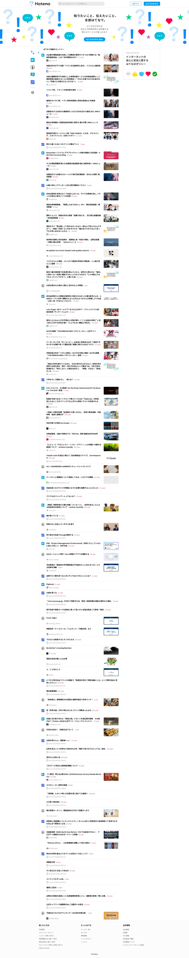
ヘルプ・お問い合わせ (46, 936)
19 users (96, 721)
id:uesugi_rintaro (54, 623)
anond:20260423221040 (57, 188)
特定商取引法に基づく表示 (48, 939)
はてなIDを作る (152, 3)
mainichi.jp (52, 180)
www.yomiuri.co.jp (55, 267)
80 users (79, 242)
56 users (109, 896)
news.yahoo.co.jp (55, 245)
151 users (102, 488)
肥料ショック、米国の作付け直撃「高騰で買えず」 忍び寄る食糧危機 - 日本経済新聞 (73, 216)
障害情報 (84, 936)
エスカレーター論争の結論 (56, 785)
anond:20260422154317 (57, 383)
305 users (68, 414)
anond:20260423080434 (57, 604)
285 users (95, 710)
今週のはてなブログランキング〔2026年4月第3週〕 (66, 913)
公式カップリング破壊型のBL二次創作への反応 (64, 904)
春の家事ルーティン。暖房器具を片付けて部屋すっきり (67, 810)
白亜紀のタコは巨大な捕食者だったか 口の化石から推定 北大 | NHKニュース (73, 112)
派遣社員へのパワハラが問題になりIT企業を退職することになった (72, 488)
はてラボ (84, 932)
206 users (78, 639)
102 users (79, 277)
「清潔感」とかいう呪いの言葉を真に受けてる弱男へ (67, 793)
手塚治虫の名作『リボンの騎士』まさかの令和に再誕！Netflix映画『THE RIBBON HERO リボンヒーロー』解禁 (72, 354)
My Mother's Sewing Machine (58, 648)
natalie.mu (52, 139)
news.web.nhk (53, 117)
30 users (72, 312)
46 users (49, 68)
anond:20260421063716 (57, 805)
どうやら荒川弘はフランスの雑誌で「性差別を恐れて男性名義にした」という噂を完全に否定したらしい (81, 681)
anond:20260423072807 (57, 613)
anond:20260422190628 (57, 713)
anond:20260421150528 (57, 797)
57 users (76, 301)
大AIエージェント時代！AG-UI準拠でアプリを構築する (67, 554)
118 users (71, 546)
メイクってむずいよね (55, 879)
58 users (92, 554)
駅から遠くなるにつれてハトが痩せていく (62, 144)
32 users (80, 81)
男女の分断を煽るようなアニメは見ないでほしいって (67, 853)
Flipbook (50, 584)
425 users (73, 423)
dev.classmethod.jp (55, 461)
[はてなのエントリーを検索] (81, 4)
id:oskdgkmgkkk (54, 291)
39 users (81, 766)
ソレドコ (84, 942)
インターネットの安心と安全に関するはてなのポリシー (141, 58)
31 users (57, 584)
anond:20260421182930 (57, 769)
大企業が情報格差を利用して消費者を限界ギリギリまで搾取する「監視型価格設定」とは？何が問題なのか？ (73, 56)
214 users (110, 749)
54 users (69, 155)
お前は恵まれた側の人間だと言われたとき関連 (64, 285)
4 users (93, 843)
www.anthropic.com (56, 256)
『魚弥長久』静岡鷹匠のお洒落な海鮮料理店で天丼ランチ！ (69, 699)
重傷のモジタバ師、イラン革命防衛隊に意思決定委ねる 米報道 (70, 100)
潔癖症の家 (50, 862)
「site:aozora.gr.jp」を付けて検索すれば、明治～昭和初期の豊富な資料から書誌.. (79, 601)
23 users (69, 824)
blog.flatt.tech (53, 158)
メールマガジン (86, 939)
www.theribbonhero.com (57, 337)
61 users (95, 323)
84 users (49, 334)
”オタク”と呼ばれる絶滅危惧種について (62, 765)
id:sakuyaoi (53, 705)
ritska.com (52, 428)
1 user (85, 285)
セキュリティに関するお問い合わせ (51, 945)
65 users (74, 196)
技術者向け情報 (128, 939)
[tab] (32, 52)
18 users (49, 436)
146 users (59, 264)
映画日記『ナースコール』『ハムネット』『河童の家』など (68, 628)
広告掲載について (129, 942)
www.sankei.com (54, 418)
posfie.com (52, 85)
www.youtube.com (55, 780)
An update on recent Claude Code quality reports (67, 250)
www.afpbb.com (55, 71)
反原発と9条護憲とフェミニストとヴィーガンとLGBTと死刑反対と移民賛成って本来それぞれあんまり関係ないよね (81, 822)
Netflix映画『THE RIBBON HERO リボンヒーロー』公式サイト (71, 331)
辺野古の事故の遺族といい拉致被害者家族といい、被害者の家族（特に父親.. (76, 896)
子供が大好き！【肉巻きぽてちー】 (60, 729)
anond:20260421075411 (57, 882)
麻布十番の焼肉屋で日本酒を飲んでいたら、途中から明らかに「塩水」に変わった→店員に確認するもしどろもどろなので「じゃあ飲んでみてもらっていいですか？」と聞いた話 (73, 274)
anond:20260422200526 (57, 694)
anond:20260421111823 (57, 827)
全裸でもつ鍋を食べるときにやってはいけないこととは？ (68, 576)
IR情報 (125, 932)
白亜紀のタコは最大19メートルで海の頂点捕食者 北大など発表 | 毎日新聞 (73, 175)
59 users (79, 496)
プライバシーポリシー (46, 932)
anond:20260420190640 (57, 899)
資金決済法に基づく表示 (47, 942)
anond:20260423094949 (57, 579)
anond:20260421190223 (57, 760)
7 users (82, 144)
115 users (97, 344)
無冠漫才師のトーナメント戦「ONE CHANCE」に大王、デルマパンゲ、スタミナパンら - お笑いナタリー (72, 134)
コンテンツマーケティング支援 (133, 945)
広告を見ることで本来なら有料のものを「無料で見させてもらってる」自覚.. (76, 748)
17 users (81, 57)
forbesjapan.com (55, 724)
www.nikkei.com (54, 221)
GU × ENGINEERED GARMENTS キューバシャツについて (68, 466)
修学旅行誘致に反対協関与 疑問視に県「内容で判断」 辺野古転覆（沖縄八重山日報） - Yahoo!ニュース (72, 240)
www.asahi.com (54, 210)
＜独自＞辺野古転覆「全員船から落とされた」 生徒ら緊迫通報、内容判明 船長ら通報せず (73, 413)
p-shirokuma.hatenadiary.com (59, 483)
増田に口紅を (51, 887)
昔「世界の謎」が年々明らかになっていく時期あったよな (68, 710)
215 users (97, 477)
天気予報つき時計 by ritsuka (57, 423)
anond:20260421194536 (57, 752)
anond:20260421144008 (57, 788)
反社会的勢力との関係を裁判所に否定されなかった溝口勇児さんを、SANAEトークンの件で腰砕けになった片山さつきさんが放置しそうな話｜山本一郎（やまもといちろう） (73, 298)
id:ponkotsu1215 (55, 664)
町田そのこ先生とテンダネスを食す (60, 524)
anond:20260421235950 (57, 743)
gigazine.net (53, 60)
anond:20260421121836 (57, 643)
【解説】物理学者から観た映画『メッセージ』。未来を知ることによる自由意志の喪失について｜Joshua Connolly (73, 505)
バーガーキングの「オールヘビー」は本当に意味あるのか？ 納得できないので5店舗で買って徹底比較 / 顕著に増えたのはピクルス (73, 343)
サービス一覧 (85, 929)
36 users (77, 535)
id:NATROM (52, 571)
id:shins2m (52, 530)
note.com (52, 304)
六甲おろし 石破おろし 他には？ (59, 379)
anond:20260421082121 (57, 857)
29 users (85, 355)
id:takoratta (53, 838)
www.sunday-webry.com (57, 315)
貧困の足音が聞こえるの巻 (56, 658)
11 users (79, 136)
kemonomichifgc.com (56, 394)
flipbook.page (54, 587)
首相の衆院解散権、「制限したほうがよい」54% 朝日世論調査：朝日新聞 (73, 205)
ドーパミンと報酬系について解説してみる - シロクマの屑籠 (69, 477)
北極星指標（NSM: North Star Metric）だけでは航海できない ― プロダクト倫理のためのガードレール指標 (73, 833)
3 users (60, 567)
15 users (55, 207)
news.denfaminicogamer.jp (58, 359)
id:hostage (52, 653)
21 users (60, 593)
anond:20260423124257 (57, 538)
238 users (92, 793)
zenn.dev (52, 549)
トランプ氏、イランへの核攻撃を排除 (61, 90)
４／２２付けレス (53, 669)
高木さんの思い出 (53, 757)
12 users (74, 740)
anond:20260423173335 (57, 491)
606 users (64, 757)
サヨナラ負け (51, 618)
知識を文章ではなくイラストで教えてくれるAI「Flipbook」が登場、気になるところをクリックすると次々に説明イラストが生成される (73, 400)
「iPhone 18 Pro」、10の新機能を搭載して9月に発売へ (68, 843)
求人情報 (126, 936)
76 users (115, 601)
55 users (53, 166)
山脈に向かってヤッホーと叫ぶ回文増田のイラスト (66, 185)
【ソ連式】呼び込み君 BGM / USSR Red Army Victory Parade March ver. (73, 775)
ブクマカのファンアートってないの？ (61, 496)
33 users (92, 250)
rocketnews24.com (55, 348)
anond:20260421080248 (57, 874)
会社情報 (126, 929)
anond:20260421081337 (57, 865)
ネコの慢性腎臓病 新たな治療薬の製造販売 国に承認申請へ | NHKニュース (73, 164)
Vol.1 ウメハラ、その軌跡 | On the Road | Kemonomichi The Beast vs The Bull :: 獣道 (73, 389)
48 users (64, 802)
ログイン (135, 3)
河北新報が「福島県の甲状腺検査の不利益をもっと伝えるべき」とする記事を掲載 (73, 566)
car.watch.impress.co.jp (57, 439)
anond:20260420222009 (57, 891)
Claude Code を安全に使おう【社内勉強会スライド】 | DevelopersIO (73, 456)
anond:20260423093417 (57, 519)
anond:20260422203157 (57, 686)
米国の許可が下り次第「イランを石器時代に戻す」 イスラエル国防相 (73, 65)
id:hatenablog (53, 918)
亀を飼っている (52, 515)
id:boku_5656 (53, 735)
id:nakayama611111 (56, 634)
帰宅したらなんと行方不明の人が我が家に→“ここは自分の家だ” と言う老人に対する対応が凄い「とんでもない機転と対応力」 (73, 321)
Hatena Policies (44, 948)
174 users (49, 404)
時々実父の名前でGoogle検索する (59, 535)
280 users (77, 447)
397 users (52, 458)
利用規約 (42, 929)
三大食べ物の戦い (53, 802)
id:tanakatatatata (55, 472)
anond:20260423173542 (57, 147)
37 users (49, 103)
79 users (49, 125)
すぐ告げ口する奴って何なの (57, 870)
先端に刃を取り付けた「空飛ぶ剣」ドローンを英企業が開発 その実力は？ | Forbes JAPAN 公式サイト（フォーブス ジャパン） (73, 719)
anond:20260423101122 (57, 596)
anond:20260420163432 (57, 908)
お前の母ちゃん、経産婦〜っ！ (58, 740)
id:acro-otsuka (54, 560)
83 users (55, 177)
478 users (61, 691)
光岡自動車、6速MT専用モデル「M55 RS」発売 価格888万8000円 (72, 433)
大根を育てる (51, 592)
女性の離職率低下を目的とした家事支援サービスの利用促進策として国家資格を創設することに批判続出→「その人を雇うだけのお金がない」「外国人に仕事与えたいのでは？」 (73, 79)
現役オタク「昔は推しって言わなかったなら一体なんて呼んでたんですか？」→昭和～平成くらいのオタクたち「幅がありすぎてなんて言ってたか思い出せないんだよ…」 (73, 228)
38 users (79, 90)
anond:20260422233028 (57, 500)
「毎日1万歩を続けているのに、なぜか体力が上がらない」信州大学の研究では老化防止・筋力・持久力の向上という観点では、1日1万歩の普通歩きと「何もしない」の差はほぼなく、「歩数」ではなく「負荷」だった (73, 367)
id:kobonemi (53, 848)
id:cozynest (53, 816)
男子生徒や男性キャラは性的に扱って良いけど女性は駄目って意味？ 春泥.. (75, 609)
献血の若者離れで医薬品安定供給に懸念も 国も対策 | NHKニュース (72, 122)
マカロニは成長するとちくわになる (60, 639)
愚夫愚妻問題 (51, 691)
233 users (55, 371)
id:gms (51, 675)
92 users (77, 379)
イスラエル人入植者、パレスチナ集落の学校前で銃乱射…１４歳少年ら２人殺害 (73, 262)
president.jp (53, 199)
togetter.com (53, 234)
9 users (89, 185)
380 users (87, 507)
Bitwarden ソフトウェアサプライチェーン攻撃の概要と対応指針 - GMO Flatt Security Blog (73, 153)
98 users (61, 218)
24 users (74, 231)
